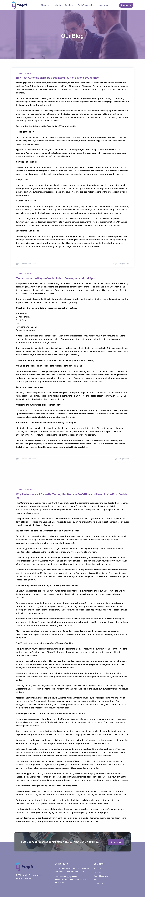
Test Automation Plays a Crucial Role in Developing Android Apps (56, 278)
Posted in (23, 73)
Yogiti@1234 (124, 264)
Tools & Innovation (85, 5)
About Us (45, 5)
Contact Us (126, 5)
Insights (57, 5)
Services (69, 5)
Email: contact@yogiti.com (66, 876)
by (117, 264)
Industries (103, 5)
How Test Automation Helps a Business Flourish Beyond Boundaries (57, 77)
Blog (30, 73)
